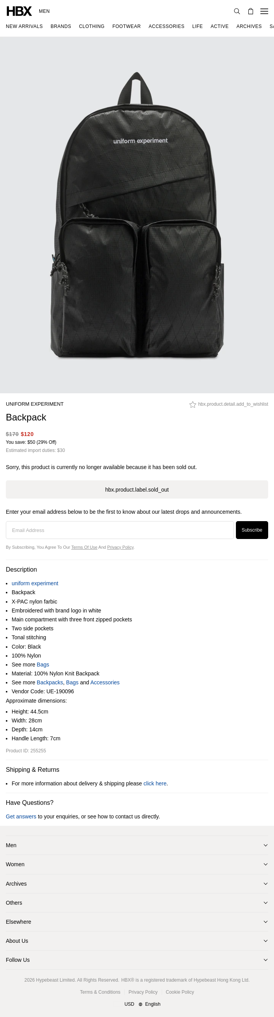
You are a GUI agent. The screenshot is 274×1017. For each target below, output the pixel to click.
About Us (17, 941)
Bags (43, 664)
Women (15, 864)
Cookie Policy (180, 992)
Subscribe (252, 530)
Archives (16, 884)
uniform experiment (35, 404)
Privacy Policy (120, 547)
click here (154, 783)
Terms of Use (84, 547)
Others (14, 903)
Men (44, 11)
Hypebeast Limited (55, 980)
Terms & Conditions (100, 992)
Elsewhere (18, 922)
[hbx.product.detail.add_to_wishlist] (228, 406)
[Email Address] (120, 530)
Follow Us (18, 960)
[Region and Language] (137, 1004)
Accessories (104, 682)
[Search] (237, 11)
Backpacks (50, 682)
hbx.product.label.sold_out (137, 490)
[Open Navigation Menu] (264, 11)
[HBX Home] (19, 11)
